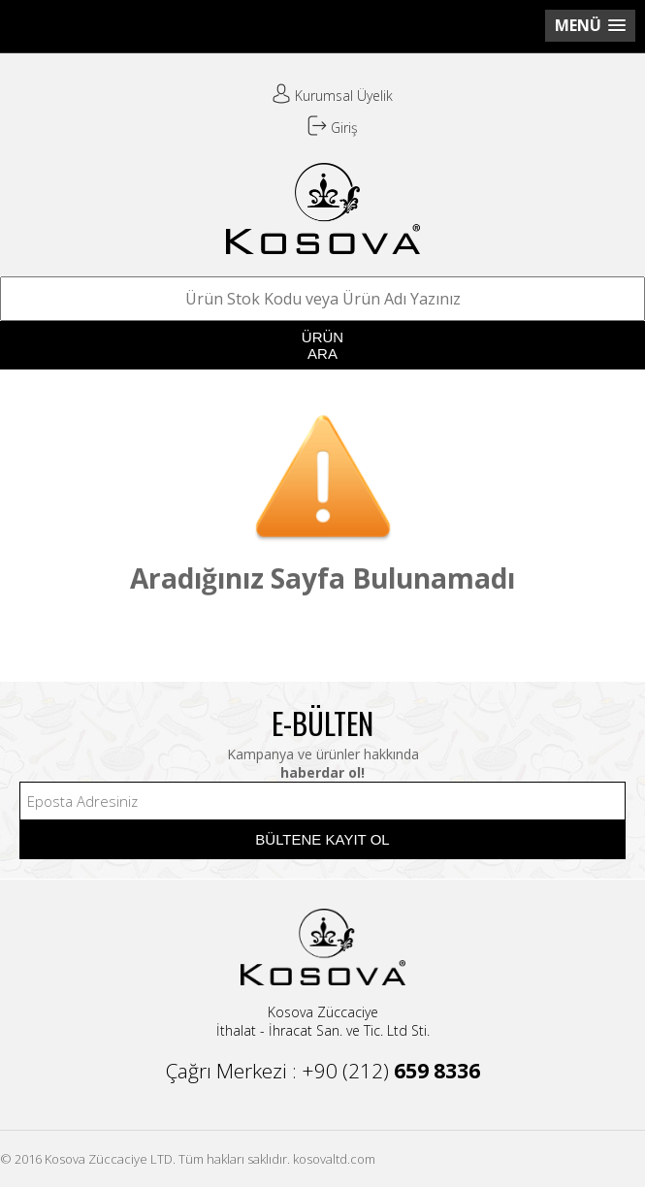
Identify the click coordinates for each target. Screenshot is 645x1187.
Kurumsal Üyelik (332, 95)
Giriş (332, 127)
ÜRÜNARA (322, 345)
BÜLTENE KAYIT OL (322, 839)
